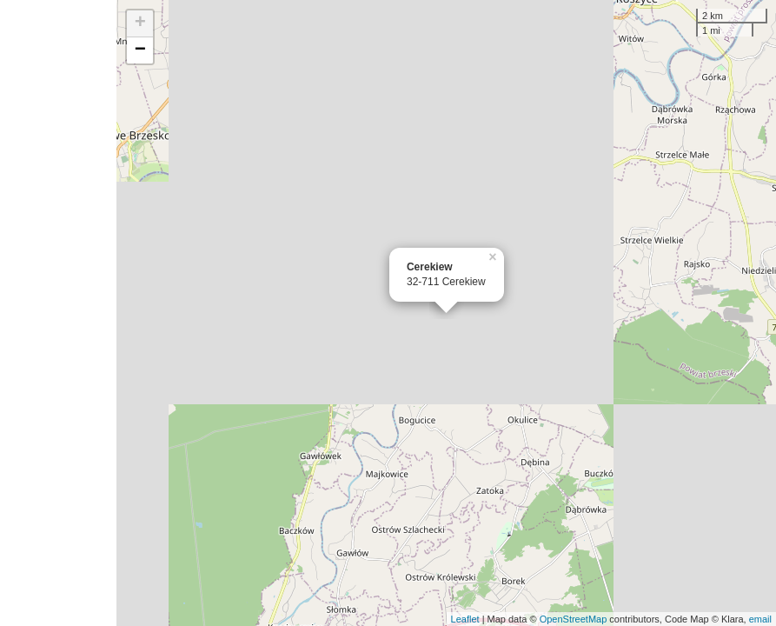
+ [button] (140, 23)
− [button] (140, 50)
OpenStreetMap (573, 619)
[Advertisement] (58, 313)
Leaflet (465, 619)
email (760, 619)
